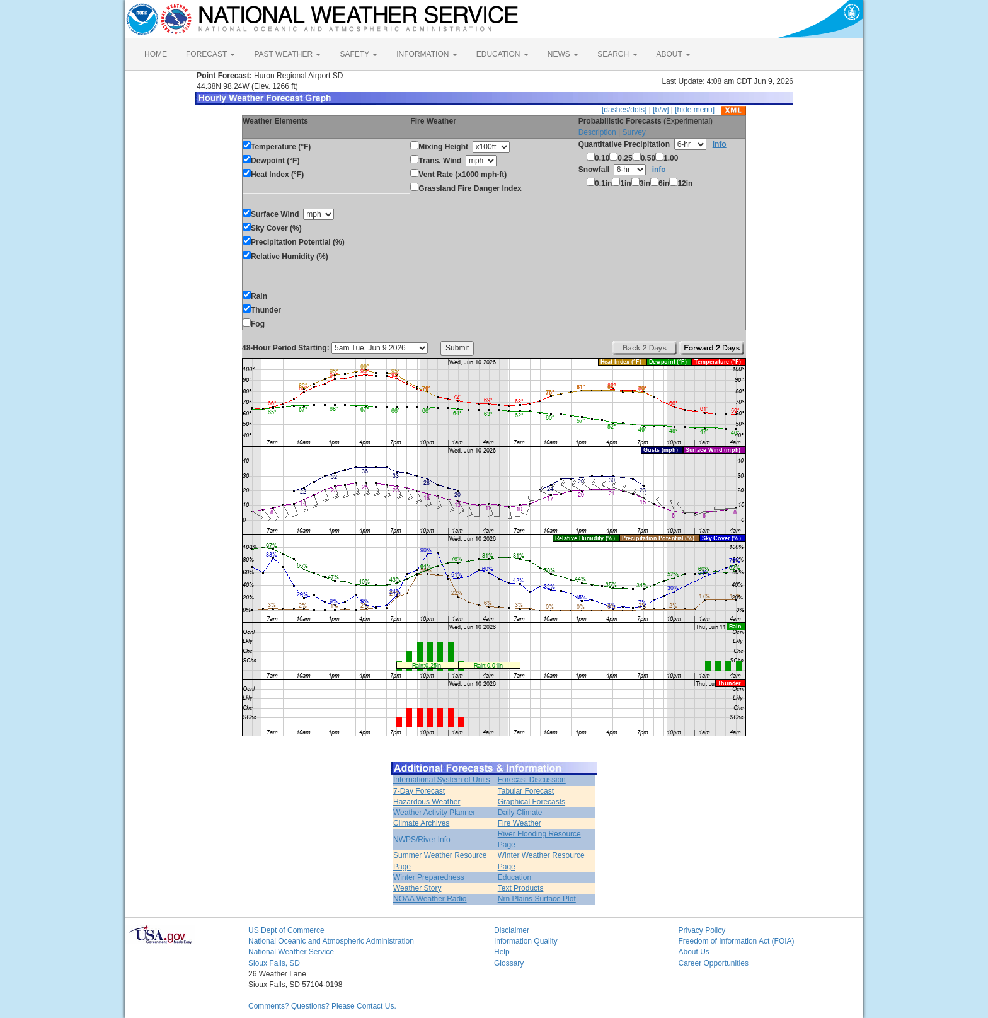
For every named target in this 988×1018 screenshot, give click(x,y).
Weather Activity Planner (434, 812)
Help (502, 951)
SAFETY (358, 54)
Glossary (509, 963)
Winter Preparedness (428, 877)
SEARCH (617, 54)
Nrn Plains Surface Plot (537, 898)
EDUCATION (502, 54)
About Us (694, 951)
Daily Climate (520, 812)
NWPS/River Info (422, 839)
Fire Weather (519, 823)
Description (597, 132)
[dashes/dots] (624, 109)
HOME (155, 54)
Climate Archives (421, 823)
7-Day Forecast (419, 791)
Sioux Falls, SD (274, 963)
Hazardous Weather (427, 801)
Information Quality (526, 941)
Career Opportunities (714, 963)
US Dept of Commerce (286, 930)
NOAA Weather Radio (430, 898)
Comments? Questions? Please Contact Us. (322, 1006)
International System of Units (441, 779)
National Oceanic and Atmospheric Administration (331, 941)
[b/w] (661, 109)
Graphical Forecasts (531, 801)
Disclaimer (511, 930)
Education (514, 877)
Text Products (521, 888)
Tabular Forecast (526, 791)
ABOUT (674, 54)
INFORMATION (426, 54)
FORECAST (210, 54)
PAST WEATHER (287, 54)
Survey (633, 132)
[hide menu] (695, 109)
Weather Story (417, 888)
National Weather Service (291, 951)
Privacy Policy (702, 930)
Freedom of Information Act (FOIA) (737, 941)
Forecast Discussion (532, 779)
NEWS (563, 54)
